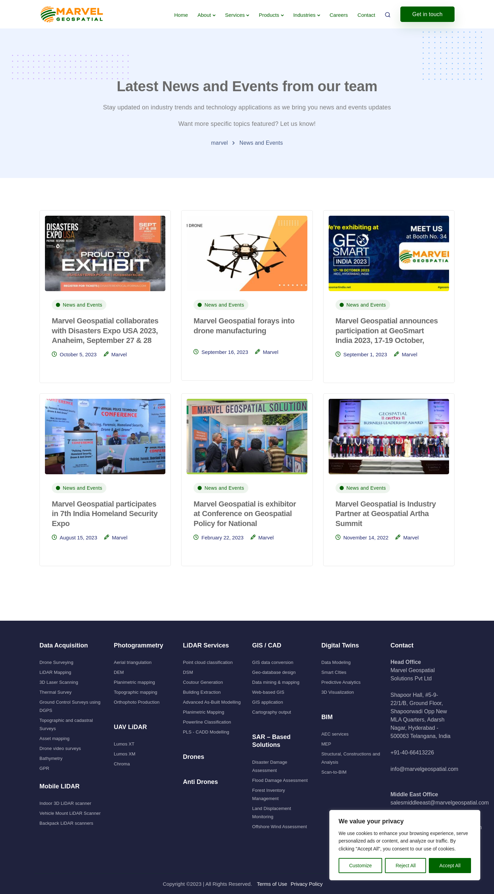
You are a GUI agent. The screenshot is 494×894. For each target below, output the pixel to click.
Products (269, 15)
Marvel (119, 354)
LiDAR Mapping (55, 672)
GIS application (267, 702)
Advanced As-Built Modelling (211, 702)
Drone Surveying (56, 662)
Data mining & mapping (275, 682)
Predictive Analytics (341, 682)
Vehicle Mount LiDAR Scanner (70, 813)
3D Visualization (337, 692)
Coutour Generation (203, 682)
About (204, 15)
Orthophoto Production (137, 702)
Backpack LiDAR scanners (66, 823)
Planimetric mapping (134, 682)
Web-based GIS (268, 692)
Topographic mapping (135, 692)
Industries (304, 15)
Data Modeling (336, 662)
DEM (119, 672)
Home (181, 15)
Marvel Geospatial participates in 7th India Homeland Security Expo (104, 514)
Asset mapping (54, 738)
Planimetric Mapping (203, 712)
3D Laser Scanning (58, 682)
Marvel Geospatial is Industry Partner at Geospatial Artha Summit (386, 514)
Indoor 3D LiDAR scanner (65, 803)
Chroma (122, 763)
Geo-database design (274, 672)
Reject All (405, 865)
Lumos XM (125, 753)
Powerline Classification (207, 722)
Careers (339, 15)
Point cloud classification (208, 662)
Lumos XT (124, 744)
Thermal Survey (55, 692)
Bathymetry (50, 758)
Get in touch (427, 14)
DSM (188, 672)
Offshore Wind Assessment (279, 826)
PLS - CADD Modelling (206, 732)
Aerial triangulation (133, 662)
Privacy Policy (306, 884)
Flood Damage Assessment (280, 780)
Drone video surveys (60, 748)
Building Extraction (202, 692)
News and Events (82, 305)
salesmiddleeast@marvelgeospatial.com (439, 803)
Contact (366, 15)
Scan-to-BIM (334, 772)
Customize (360, 865)
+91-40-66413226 (412, 752)
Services (235, 15)
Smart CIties (333, 672)
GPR (44, 768)
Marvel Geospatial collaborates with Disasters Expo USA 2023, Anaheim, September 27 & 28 (105, 331)
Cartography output (271, 712)
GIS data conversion (272, 662)
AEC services (335, 734)
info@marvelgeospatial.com (424, 769)
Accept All (449, 865)
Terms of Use (272, 884)
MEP (326, 744)
